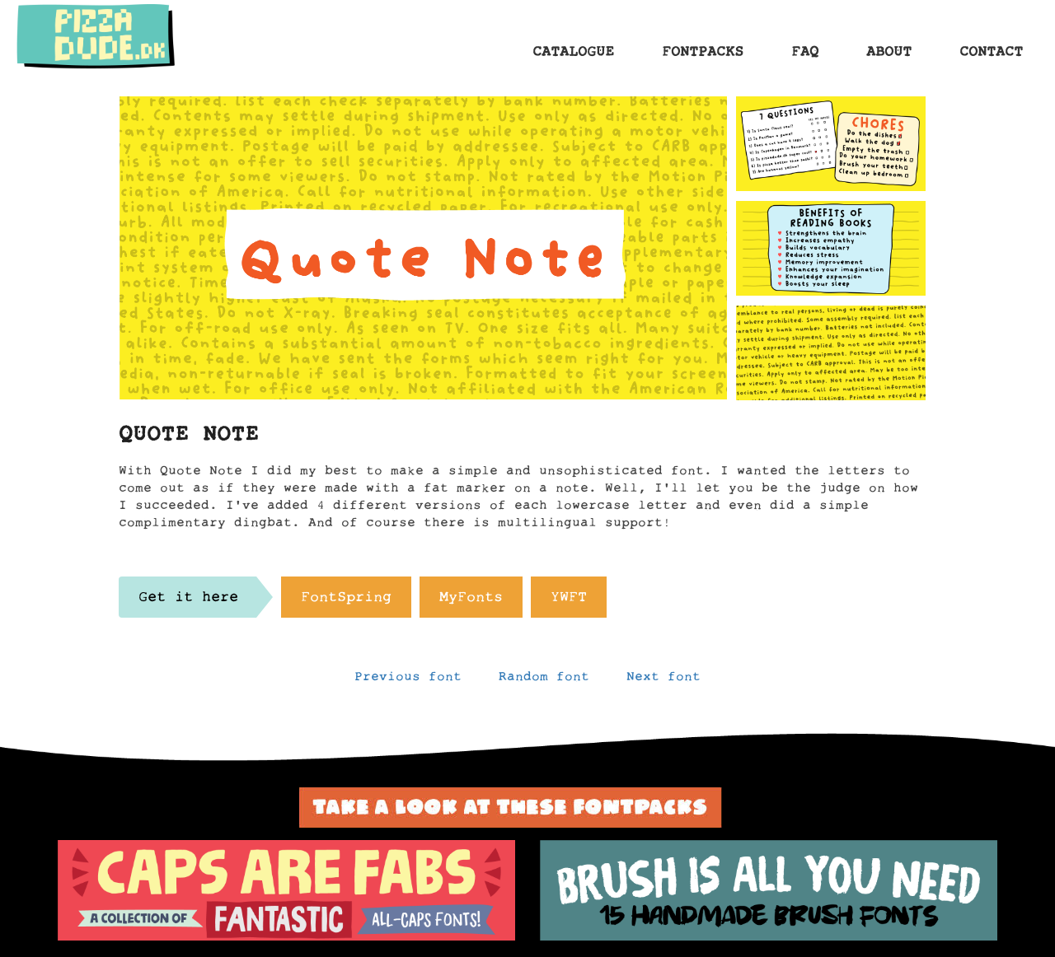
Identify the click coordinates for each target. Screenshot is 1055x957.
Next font (663, 680)
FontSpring (346, 601)
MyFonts (471, 601)
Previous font (408, 680)
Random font (544, 680)
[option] (286, 890)
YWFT (569, 601)
